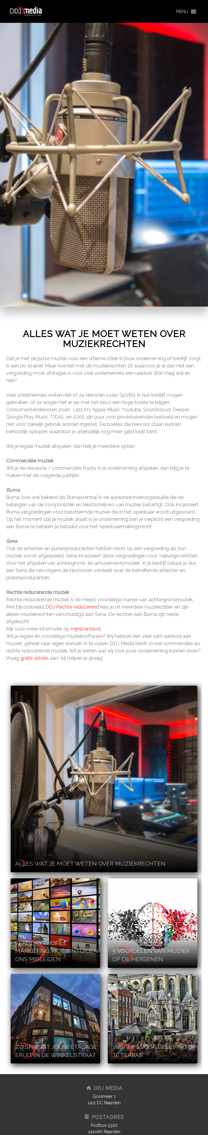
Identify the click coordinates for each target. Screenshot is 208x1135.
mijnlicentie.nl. (86, 629)
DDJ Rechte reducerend (72, 607)
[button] (182, 11)
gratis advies (35, 658)
